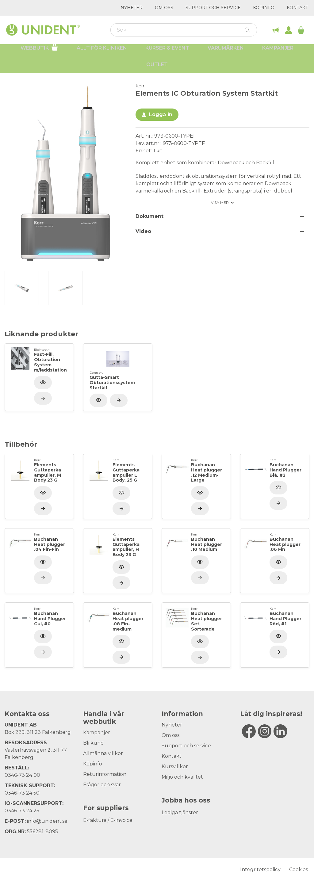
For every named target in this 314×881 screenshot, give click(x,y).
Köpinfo (263, 7)
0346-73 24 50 (22, 793)
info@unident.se (47, 821)
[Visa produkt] (43, 398)
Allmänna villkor (103, 753)
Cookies (298, 869)
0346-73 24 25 (22, 811)
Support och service (213, 7)
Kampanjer (277, 52)
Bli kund (93, 743)
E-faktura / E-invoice (107, 820)
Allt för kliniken (102, 52)
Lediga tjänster (180, 812)
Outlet (157, 69)
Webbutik (39, 51)
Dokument (149, 216)
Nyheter (132, 7)
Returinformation (104, 774)
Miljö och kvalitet (182, 777)
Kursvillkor (175, 766)
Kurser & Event (167, 52)
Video (143, 231)
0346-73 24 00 (22, 775)
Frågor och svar (102, 785)
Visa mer (220, 202)
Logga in (160, 114)
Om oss (164, 7)
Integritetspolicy (260, 869)
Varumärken (226, 52)
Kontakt (297, 7)
